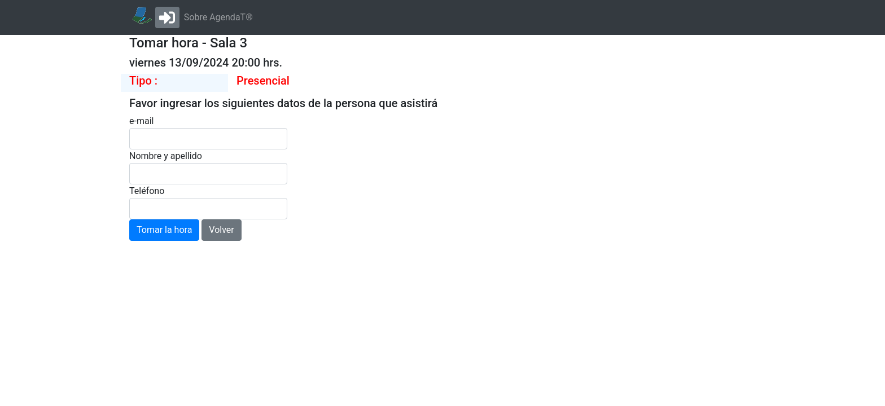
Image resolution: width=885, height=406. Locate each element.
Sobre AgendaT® (218, 17)
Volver (221, 229)
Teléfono (146, 191)
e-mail (141, 121)
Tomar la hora (164, 229)
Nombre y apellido (165, 156)
